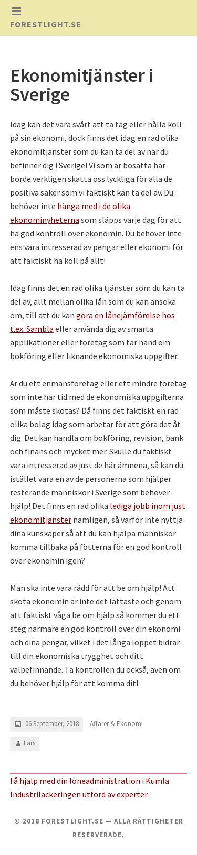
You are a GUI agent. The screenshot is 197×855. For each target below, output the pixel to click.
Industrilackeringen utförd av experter (79, 794)
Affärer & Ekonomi (116, 723)
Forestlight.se (45, 24)
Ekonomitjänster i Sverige (81, 84)
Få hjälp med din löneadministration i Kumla (89, 780)
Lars (29, 743)
